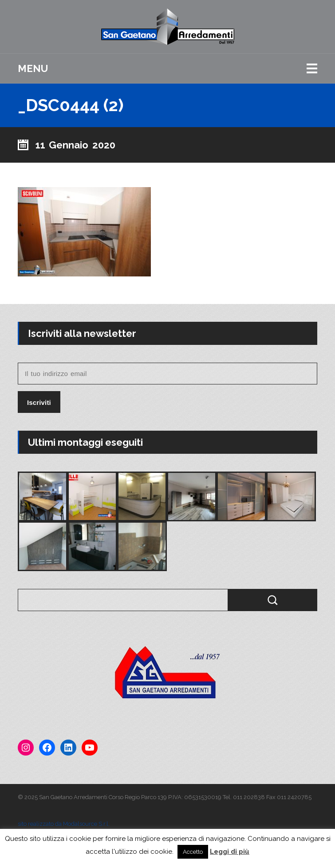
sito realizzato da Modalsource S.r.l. (64, 823)
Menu (33, 68)
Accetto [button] (193, 851)
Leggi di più (229, 852)
